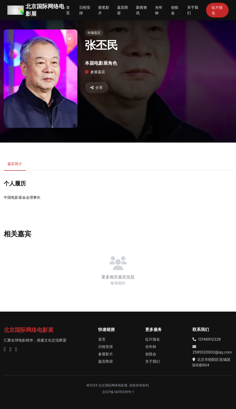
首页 (68, 10)
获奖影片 (103, 10)
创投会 (174, 10)
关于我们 (192, 10)
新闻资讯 (141, 10)
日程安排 (84, 10)
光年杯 (158, 10)
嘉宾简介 (14, 163)
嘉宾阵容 (122, 10)
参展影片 (105, 354)
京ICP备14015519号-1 (118, 392)
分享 (96, 87)
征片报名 (217, 10)
